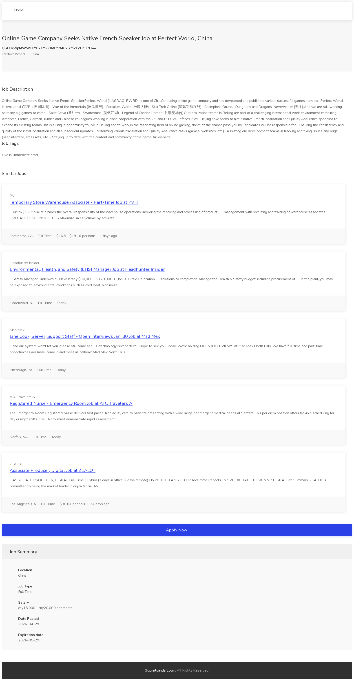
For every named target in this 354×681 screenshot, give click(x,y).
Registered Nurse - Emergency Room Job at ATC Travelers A (71, 403)
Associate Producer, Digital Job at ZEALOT (52, 470)
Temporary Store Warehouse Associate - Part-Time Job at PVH (74, 202)
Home (19, 8)
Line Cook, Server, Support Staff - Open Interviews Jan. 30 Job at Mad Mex (85, 336)
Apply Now (176, 530)
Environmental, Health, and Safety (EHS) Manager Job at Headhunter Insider (87, 269)
